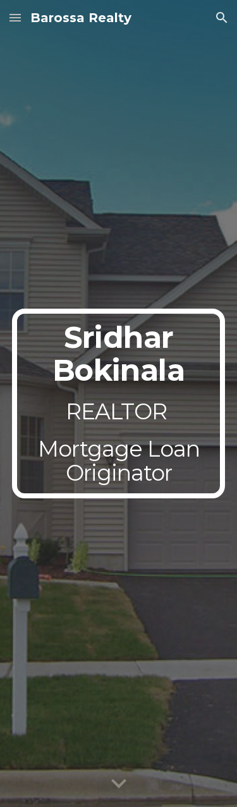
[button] (15, 17)
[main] (119, 403)
